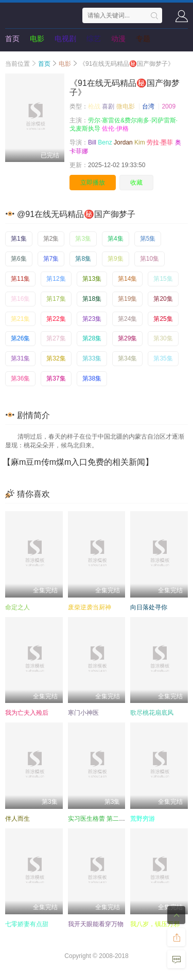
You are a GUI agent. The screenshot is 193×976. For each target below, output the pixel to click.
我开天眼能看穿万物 (96, 924)
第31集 (20, 358)
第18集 (91, 298)
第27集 (55, 338)
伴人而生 (17, 818)
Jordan (123, 142)
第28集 (91, 338)
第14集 (127, 278)
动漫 (118, 38)
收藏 (136, 182)
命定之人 (17, 607)
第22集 (55, 318)
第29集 (127, 338)
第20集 (162, 298)
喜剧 (108, 106)
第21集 (20, 318)
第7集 (51, 258)
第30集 (162, 338)
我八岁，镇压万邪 (155, 924)
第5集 (148, 238)
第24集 (127, 318)
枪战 (94, 106)
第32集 (55, 358)
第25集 (162, 318)
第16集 (20, 298)
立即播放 (92, 182)
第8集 (83, 258)
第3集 (83, 238)
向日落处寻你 (148, 607)
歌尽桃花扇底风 (151, 712)
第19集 (127, 298)
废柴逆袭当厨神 (89, 607)
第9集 (116, 258)
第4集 (116, 238)
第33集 (91, 358)
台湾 (148, 106)
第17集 (55, 298)
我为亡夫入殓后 (26, 712)
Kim (139, 142)
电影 (37, 38)
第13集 (91, 278)
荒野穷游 (142, 818)
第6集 (19, 258)
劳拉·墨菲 (160, 142)
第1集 (19, 238)
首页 (12, 38)
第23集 (91, 318)
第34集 (127, 358)
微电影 (125, 106)
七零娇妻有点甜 (26, 924)
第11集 (20, 278)
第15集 (162, 278)
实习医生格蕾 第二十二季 (102, 818)
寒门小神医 (83, 712)
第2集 (51, 238)
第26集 (20, 338)
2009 (169, 106)
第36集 (20, 378)
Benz (105, 142)
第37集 (55, 378)
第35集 (162, 358)
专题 (143, 38)
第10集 (149, 258)
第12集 (55, 278)
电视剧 (65, 38)
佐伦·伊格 (115, 128)
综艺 (93, 38)
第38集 (91, 378)
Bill (92, 142)
